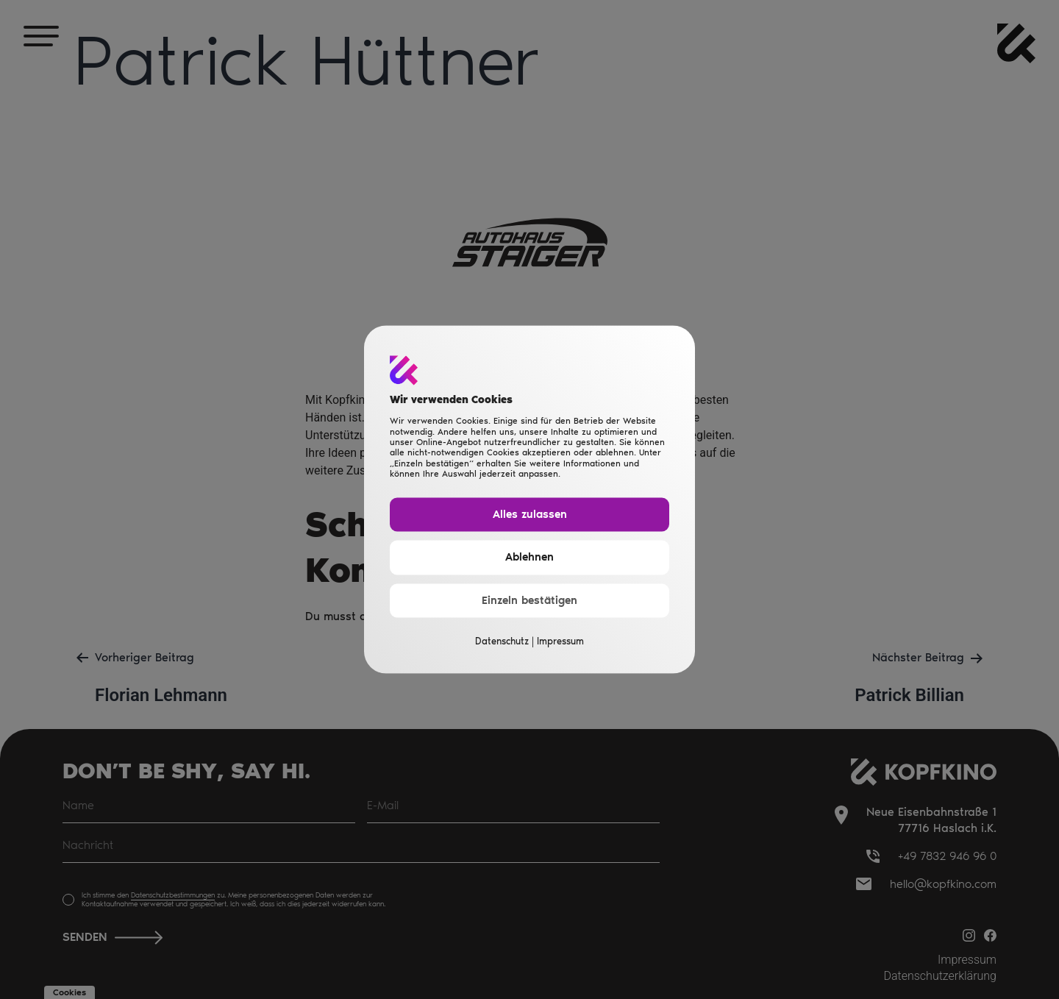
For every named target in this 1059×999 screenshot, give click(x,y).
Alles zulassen (530, 514)
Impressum (560, 641)
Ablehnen (529, 557)
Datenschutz (502, 641)
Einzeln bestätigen (529, 600)
